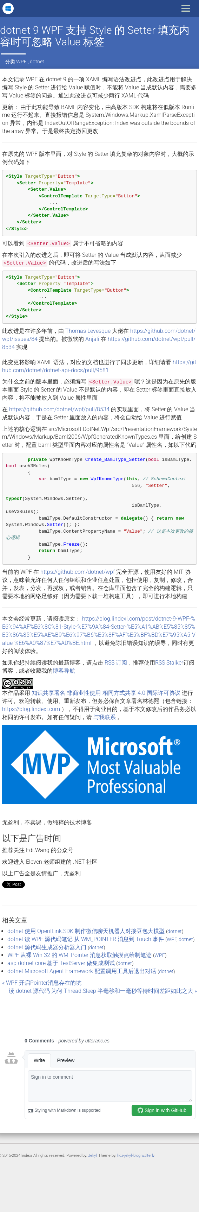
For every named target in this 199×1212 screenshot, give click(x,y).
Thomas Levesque (88, 331)
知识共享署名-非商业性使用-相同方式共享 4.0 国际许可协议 (106, 693)
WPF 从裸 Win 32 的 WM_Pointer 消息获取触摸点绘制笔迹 (79, 955)
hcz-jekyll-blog (128, 1155)
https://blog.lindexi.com (31, 709)
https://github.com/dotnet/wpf (77, 572)
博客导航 (64, 670)
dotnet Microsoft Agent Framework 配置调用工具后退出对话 (81, 971)
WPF (21, 61)
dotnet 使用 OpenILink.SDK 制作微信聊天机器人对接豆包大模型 (86, 931)
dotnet (37, 61)
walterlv (147, 1155)
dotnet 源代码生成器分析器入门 (46, 947)
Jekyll (92, 1155)
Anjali (92, 339)
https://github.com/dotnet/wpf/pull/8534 (59, 409)
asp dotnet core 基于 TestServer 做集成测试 (61, 963)
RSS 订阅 (116, 662)
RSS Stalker (169, 662)
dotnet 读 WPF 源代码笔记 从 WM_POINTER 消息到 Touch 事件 (85, 939)
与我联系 (104, 717)
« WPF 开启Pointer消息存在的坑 (41, 982)
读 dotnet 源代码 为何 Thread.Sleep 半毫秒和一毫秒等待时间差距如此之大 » (103, 991)
